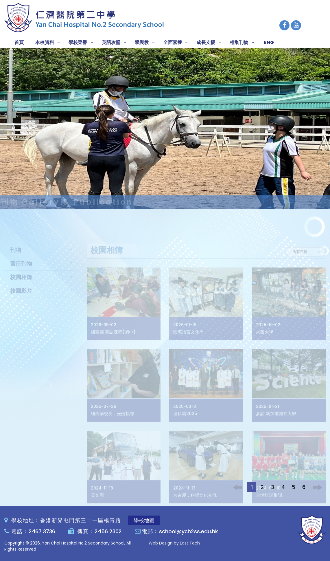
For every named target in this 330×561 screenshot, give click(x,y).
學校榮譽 (78, 42)
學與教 (142, 42)
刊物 (15, 256)
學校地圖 (144, 520)
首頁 (19, 42)
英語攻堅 (111, 42)
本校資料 (44, 42)
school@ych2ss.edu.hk (188, 531)
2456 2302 (108, 531)
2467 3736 (42, 531)
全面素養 (172, 42)
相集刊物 (239, 42)
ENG (269, 42)
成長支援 (205, 42)
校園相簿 (21, 283)
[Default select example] (305, 258)
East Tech (190, 543)
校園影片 (21, 297)
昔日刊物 (21, 270)
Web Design (161, 543)
